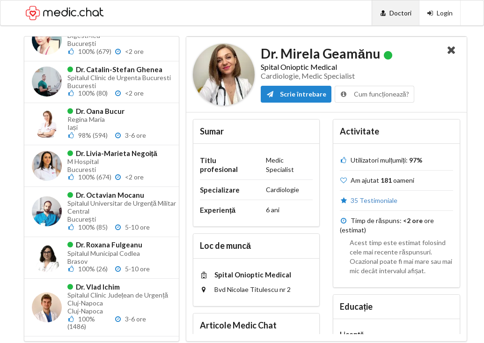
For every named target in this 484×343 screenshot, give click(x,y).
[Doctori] (395, 12)
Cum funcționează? (374, 94)
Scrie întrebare (296, 94)
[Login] (440, 12)
